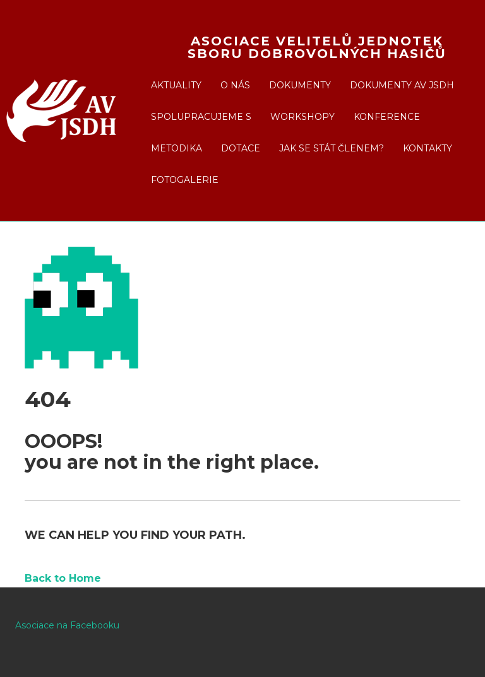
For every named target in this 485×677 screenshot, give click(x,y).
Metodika (176, 148)
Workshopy (302, 116)
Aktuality (176, 85)
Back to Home (63, 578)
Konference (387, 116)
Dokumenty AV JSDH (402, 85)
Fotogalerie (185, 179)
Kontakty (427, 148)
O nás (235, 85)
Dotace (240, 148)
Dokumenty (300, 85)
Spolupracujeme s (201, 116)
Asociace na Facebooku (67, 625)
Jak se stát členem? (331, 148)
